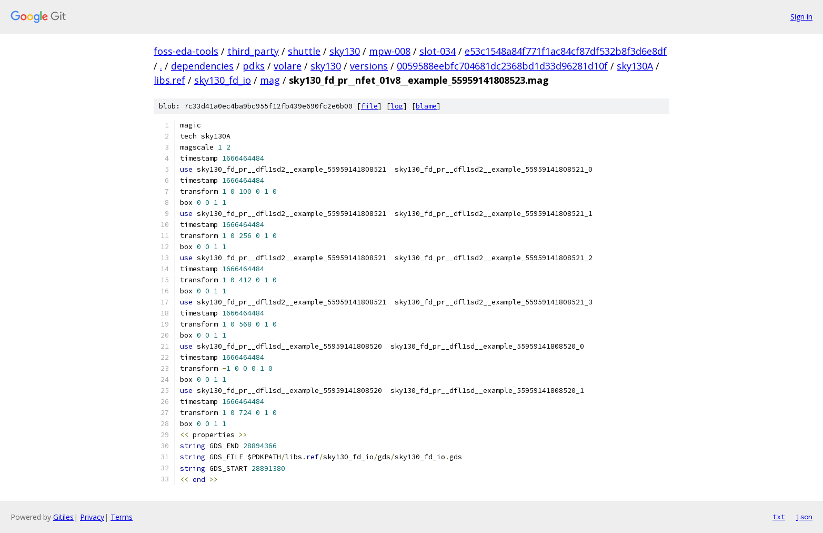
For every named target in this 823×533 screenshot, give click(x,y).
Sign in (801, 17)
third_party (253, 51)
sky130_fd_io (222, 80)
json (804, 516)
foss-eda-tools (186, 51)
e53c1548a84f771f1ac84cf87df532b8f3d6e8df (566, 51)
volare (288, 66)
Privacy (92, 517)
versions (369, 66)
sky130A (635, 66)
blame (426, 106)
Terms (122, 517)
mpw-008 (389, 51)
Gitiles (63, 517)
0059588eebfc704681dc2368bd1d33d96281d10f (502, 66)
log (396, 106)
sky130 (344, 51)
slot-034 (437, 51)
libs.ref (169, 80)
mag (270, 80)
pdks (254, 66)
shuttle (304, 51)
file (369, 106)
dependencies (202, 66)
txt (778, 516)
